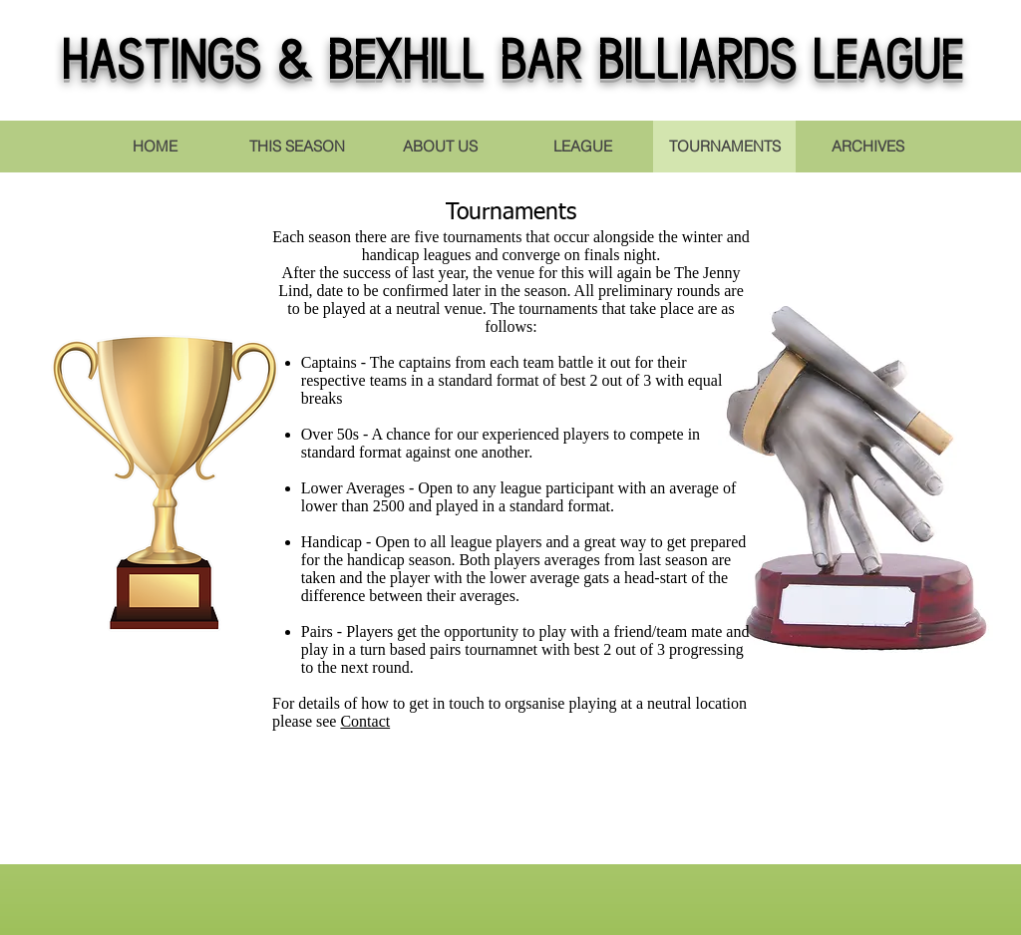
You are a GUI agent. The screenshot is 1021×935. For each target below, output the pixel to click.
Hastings (160, 65)
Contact (365, 721)
